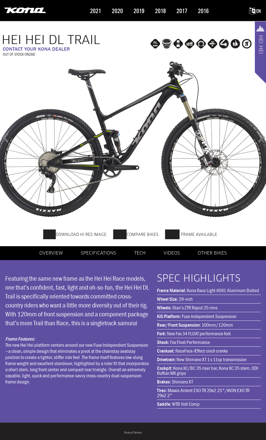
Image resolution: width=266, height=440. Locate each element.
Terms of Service (133, 432)
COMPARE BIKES (135, 233)
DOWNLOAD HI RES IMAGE (75, 233)
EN (255, 11)
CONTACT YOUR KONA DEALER (36, 49)
